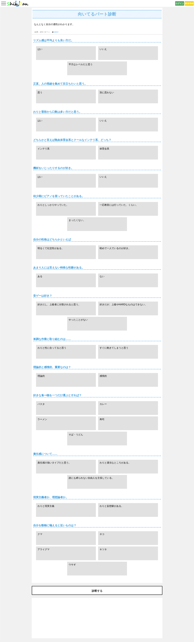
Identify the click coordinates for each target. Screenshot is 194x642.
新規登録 (189, 3)
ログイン (179, 3)
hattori (55, 32)
